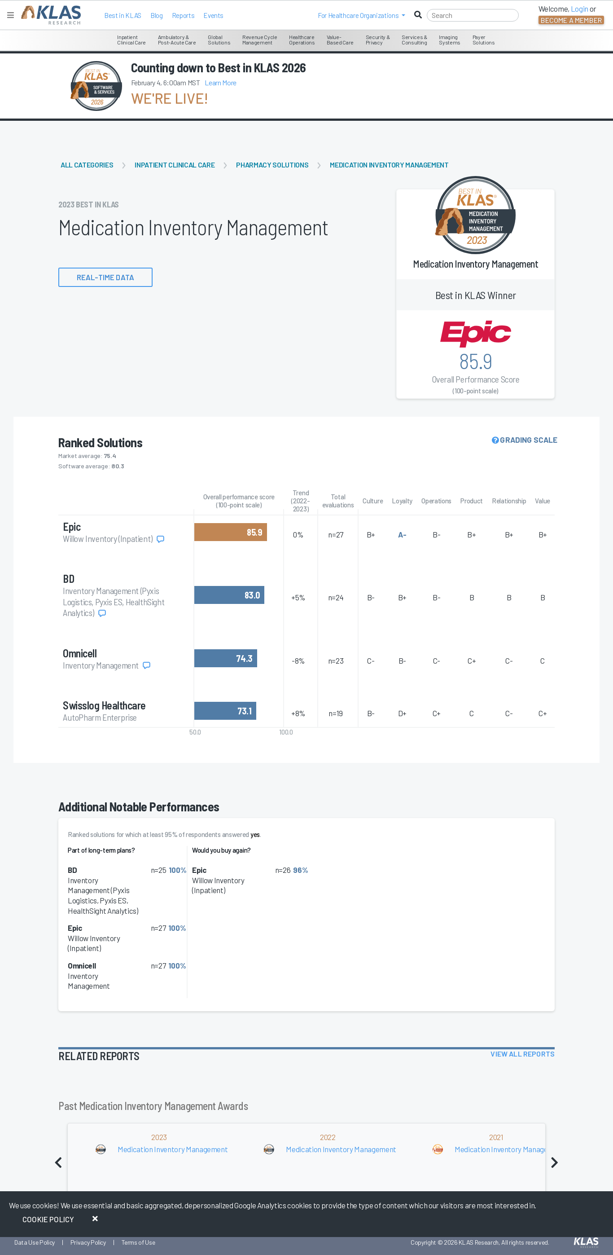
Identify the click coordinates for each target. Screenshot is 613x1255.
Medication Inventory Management (389, 164)
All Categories (87, 164)
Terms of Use (138, 1242)
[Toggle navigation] (10, 15)
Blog (156, 15)
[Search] (473, 15)
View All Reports (522, 1053)
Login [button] (579, 8)
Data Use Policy (34, 1242)
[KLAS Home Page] (49, 15)
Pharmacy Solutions (272, 164)
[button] (361, 15)
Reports (183, 15)
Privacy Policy (88, 1242)
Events (213, 15)
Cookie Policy (48, 1219)
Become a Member (571, 20)
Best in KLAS (122, 15)
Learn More (220, 82)
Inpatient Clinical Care (175, 164)
